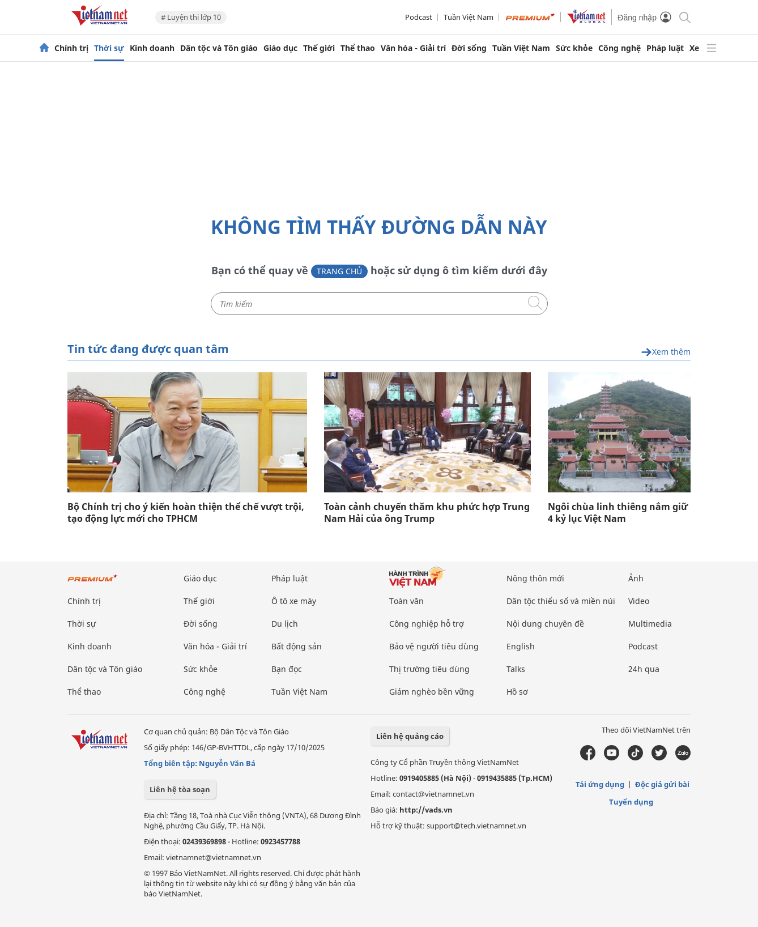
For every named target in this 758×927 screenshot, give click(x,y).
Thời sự (109, 48)
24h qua (643, 669)
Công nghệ (619, 48)
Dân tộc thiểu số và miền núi (560, 601)
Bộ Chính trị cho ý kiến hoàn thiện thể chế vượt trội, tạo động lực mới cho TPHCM (185, 513)
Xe (694, 48)
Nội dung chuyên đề (545, 623)
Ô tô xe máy (293, 601)
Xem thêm (666, 352)
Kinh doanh (152, 48)
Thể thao (357, 48)
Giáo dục (280, 48)
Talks (515, 669)
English (520, 646)
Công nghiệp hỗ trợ (426, 623)
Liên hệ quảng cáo (410, 736)
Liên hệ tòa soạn (180, 789)
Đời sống (469, 48)
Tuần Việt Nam (468, 17)
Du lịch (284, 623)
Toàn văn (406, 601)
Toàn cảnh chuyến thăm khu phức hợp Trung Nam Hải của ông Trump (427, 513)
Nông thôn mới (535, 578)
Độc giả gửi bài (662, 784)
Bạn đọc (286, 669)
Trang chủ (339, 271)
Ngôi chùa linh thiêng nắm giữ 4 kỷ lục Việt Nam (618, 513)
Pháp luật (665, 48)
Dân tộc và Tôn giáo (219, 48)
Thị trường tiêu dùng (429, 669)
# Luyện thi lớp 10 (191, 17)
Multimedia (650, 623)
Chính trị (71, 48)
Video (638, 601)
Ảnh (636, 578)
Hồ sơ (517, 691)
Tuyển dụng (631, 802)
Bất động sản (296, 646)
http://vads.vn (426, 810)
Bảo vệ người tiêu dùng (434, 646)
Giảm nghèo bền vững (431, 691)
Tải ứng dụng (600, 784)
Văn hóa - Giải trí (413, 48)
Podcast (418, 17)
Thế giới (319, 48)
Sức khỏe (574, 48)
